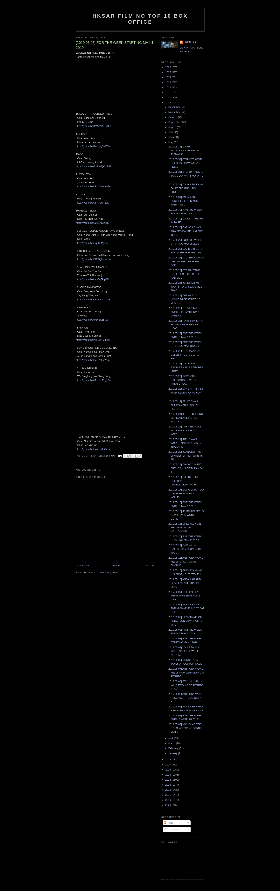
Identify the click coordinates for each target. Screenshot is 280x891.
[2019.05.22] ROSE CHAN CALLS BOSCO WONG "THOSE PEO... (182, 380)
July (171, 132)
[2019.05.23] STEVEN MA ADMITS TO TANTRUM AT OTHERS (184, 312)
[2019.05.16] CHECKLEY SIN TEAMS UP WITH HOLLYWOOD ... (184, 527)
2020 (168, 97)
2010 (168, 799)
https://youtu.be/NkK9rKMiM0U (93, 339)
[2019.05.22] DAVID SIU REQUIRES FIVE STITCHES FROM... (185, 367)
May (171, 142)
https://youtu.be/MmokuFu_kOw (94, 380)
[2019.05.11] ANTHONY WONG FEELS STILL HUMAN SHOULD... (185, 561)
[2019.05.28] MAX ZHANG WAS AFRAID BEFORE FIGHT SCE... (186, 261)
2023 (168, 82)
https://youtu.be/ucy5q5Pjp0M (92, 279)
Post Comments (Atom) (104, 572)
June (171, 137)
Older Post (150, 565)
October (173, 117)
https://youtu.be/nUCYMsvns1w (93, 186)
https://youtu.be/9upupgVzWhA (93, 146)
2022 (168, 87)
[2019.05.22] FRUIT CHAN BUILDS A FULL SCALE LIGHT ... (183, 405)
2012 (168, 789)
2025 (168, 72)
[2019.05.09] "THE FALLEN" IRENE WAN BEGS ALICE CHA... (184, 595)
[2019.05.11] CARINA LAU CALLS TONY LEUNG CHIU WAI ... (185, 549)
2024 (168, 77)
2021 (168, 92)
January (173, 753)
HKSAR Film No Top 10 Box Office (140, 19)
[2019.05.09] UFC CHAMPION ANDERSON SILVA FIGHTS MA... (185, 621)
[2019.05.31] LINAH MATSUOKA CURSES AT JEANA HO (183, 150)
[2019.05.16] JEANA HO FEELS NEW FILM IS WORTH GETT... (186, 515)
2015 (168, 774)
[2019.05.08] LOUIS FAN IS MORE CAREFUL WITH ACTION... (183, 651)
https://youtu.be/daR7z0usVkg (92, 360)
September (174, 122)
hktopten (190, 42)
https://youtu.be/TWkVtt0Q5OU (93, 126)
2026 (168, 67)
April (171, 738)
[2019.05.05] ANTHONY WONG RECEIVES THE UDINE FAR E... (185, 698)
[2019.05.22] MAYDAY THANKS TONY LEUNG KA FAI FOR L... (186, 392)
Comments (171, 829)
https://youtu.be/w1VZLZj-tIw (92, 319)
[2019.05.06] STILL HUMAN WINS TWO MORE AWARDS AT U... (185, 685)
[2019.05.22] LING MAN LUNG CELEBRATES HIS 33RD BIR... (185, 354)
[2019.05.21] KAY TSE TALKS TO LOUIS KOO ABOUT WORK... (184, 430)
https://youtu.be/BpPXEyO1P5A (93, 166)
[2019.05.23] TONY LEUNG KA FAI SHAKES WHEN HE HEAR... (185, 324)
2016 (168, 769)
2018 (168, 759)
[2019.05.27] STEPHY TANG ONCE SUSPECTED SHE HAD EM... (184, 274)
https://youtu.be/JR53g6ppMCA (93, 259)
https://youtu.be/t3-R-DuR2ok (92, 202)
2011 (168, 794)
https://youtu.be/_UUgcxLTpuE (93, 299)
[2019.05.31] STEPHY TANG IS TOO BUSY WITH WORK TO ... (185, 175)
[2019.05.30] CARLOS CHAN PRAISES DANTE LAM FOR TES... (185, 231)
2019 (168, 102)
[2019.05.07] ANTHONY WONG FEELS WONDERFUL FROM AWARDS (186, 672)
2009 (168, 804)
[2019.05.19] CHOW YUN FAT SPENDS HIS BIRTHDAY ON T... (186, 468)
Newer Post (82, 565)
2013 (168, 784)
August (172, 127)
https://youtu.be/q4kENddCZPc (93, 449)
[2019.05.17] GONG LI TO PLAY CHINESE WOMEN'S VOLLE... (186, 493)
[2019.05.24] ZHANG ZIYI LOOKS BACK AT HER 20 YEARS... (184, 299)
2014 (168, 779)
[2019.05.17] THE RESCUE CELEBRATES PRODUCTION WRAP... (183, 481)
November (174, 112)
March (172, 743)
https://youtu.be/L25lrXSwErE (92, 222)
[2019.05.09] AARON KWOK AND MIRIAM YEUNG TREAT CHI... (186, 608)
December (174, 107)
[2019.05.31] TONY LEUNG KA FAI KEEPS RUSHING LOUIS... (185, 188)
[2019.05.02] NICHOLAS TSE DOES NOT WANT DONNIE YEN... (185, 728)
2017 (168, 764)
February (173, 748)
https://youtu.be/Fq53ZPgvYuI (92, 243)
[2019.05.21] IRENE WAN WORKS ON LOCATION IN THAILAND (184, 443)
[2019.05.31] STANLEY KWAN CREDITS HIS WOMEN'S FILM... (185, 163)
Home (116, 565)
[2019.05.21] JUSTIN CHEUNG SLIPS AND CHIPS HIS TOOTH (185, 418)
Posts (168, 822)
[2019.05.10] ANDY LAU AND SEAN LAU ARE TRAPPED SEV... (184, 583)
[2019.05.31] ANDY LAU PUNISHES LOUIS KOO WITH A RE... (183, 201)
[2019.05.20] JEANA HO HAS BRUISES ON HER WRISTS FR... (185, 455)
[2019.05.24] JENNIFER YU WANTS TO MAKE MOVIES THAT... (185, 286)
